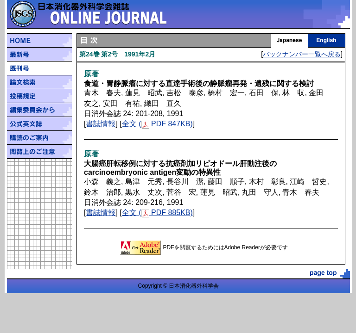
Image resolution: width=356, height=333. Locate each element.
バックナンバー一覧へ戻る (302, 54)
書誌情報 (100, 124)
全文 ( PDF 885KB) (157, 212)
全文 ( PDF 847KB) (157, 124)
